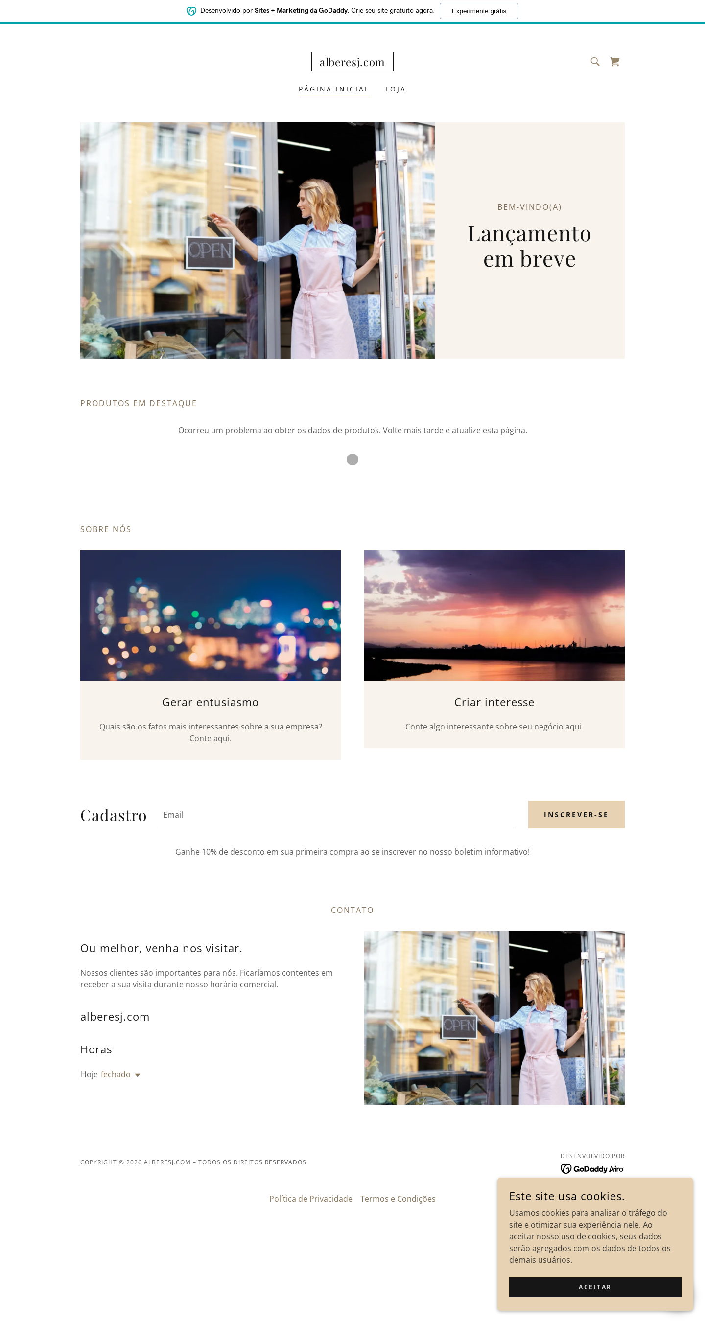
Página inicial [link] (334, 88)
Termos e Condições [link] (398, 1198)
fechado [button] (116, 1074)
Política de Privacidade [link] (310, 1198)
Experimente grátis (479, 10)
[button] (136, 1075)
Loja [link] (395, 88)
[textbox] (338, 814)
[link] (352, 63)
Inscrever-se (576, 814)
